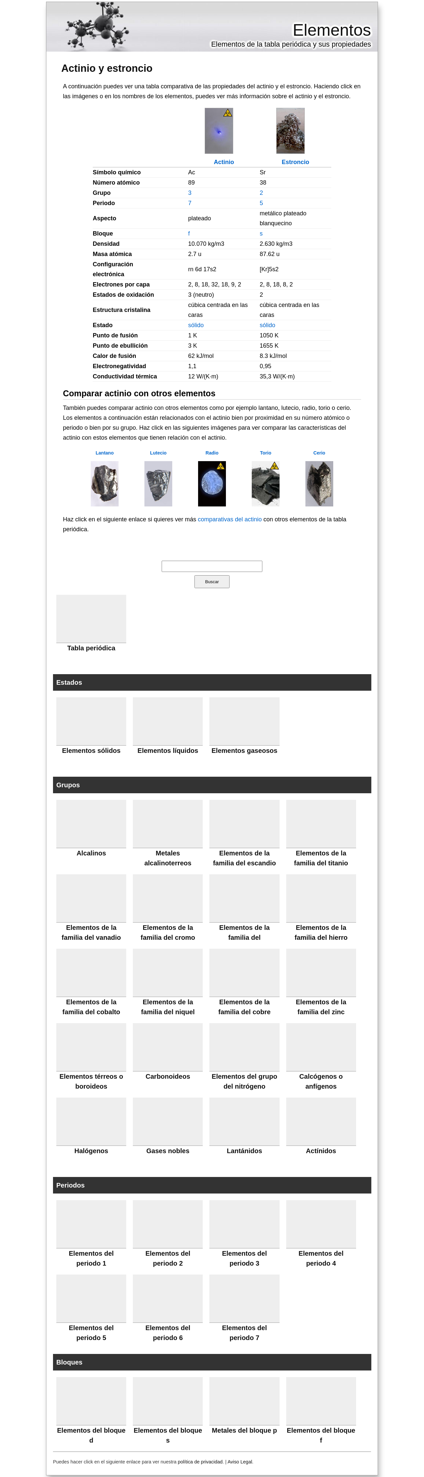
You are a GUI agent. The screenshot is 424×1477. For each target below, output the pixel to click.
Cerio (319, 453)
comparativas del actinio (230, 519)
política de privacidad (200, 1461)
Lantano (105, 453)
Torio (265, 453)
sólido (196, 325)
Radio (212, 453)
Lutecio (158, 453)
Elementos (332, 30)
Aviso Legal (240, 1461)
